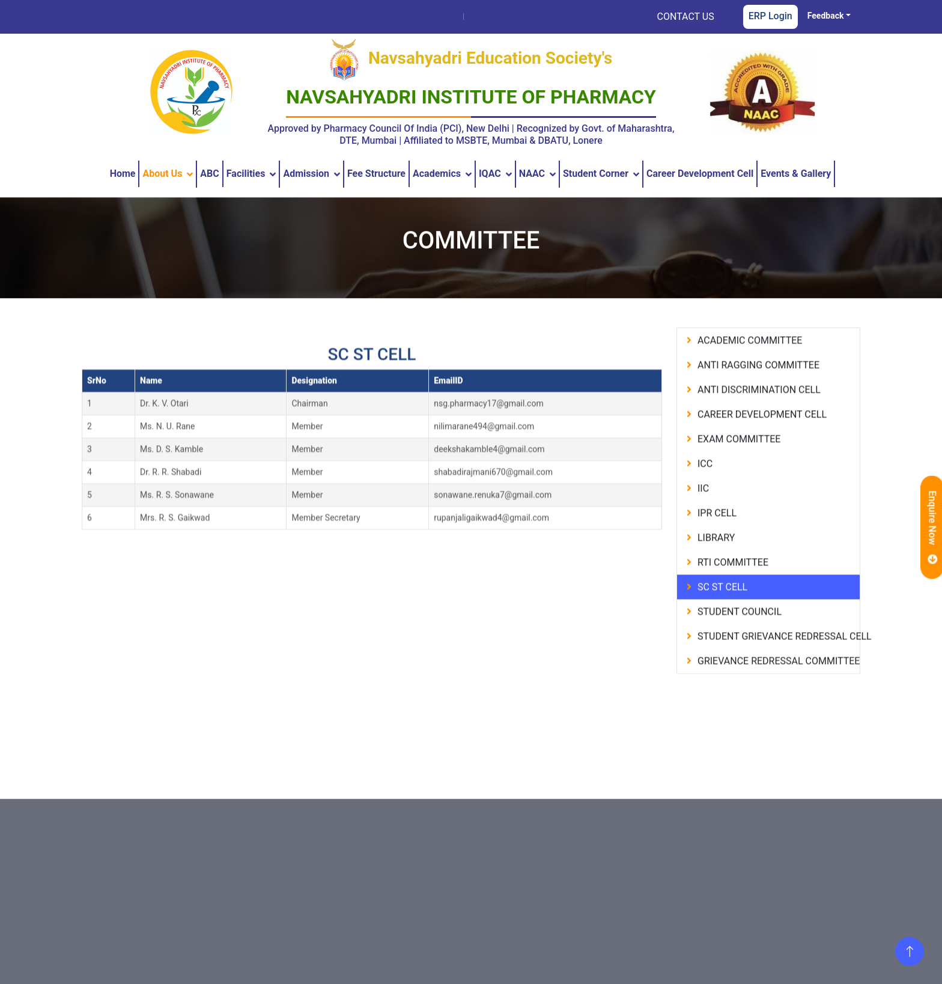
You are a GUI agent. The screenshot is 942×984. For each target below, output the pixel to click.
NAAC (532, 173)
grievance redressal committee (778, 674)
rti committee (732, 575)
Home (123, 173)
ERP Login (770, 16)
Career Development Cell (699, 173)
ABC (209, 173)
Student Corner (595, 173)
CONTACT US (685, 16)
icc (705, 476)
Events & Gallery (796, 173)
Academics (437, 173)
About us (162, 173)
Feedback (825, 15)
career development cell (762, 427)
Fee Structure (376, 173)
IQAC (490, 173)
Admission (306, 173)
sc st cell (719, 600)
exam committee (738, 452)
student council (739, 624)
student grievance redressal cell (778, 649)
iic (703, 501)
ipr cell (717, 526)
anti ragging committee (758, 378)
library (716, 550)
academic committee (749, 353)
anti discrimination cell (759, 402)
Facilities (246, 173)
